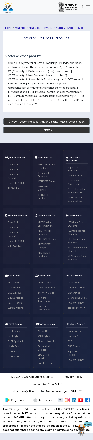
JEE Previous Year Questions (47, 166)
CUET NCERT (14, 356)
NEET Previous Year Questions (46, 224)
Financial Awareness (44, 308)
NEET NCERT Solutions (44, 254)
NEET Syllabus (15, 246)
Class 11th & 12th (47, 282)
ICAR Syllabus (45, 336)
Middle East (14, 346)
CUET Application (17, 341)
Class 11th (13, 164)
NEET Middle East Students (76, 241)
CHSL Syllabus (15, 297)
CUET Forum (14, 351)
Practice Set (74, 336)
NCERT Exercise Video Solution (76, 199)
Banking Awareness (44, 299)
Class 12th (13, 169)
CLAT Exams (74, 282)
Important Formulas (73, 169)
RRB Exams (74, 346)
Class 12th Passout (13, 176)
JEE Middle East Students (75, 224)
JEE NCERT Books (46, 181)
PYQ (70, 341)
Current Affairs (15, 307)
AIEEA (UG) (43, 331)
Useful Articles (75, 175)
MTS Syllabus (15, 287)
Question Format (76, 287)
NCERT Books (15, 302)
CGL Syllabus (14, 292)
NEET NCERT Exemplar (44, 246)
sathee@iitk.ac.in (25, 391)
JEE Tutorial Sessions (43, 175)
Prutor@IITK (55, 384)
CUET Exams (14, 331)
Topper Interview (76, 307)
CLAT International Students (77, 258)
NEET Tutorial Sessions (44, 232)
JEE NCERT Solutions (43, 196)
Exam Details (74, 331)
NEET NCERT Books (48, 239)
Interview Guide (46, 292)
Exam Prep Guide (47, 287)
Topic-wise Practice (73, 353)
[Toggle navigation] (82, 7)
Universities (74, 292)
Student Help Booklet (44, 348)
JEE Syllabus (14, 188)
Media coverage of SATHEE (61, 391)
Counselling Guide (77, 297)
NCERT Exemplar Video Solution (76, 191)
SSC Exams (14, 282)
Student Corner (76, 302)
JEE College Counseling (74, 182)
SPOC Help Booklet (43, 356)
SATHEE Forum (45, 363)
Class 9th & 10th (16, 183)
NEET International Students (77, 249)
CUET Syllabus (15, 336)
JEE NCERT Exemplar (43, 188)
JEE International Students (76, 232)
